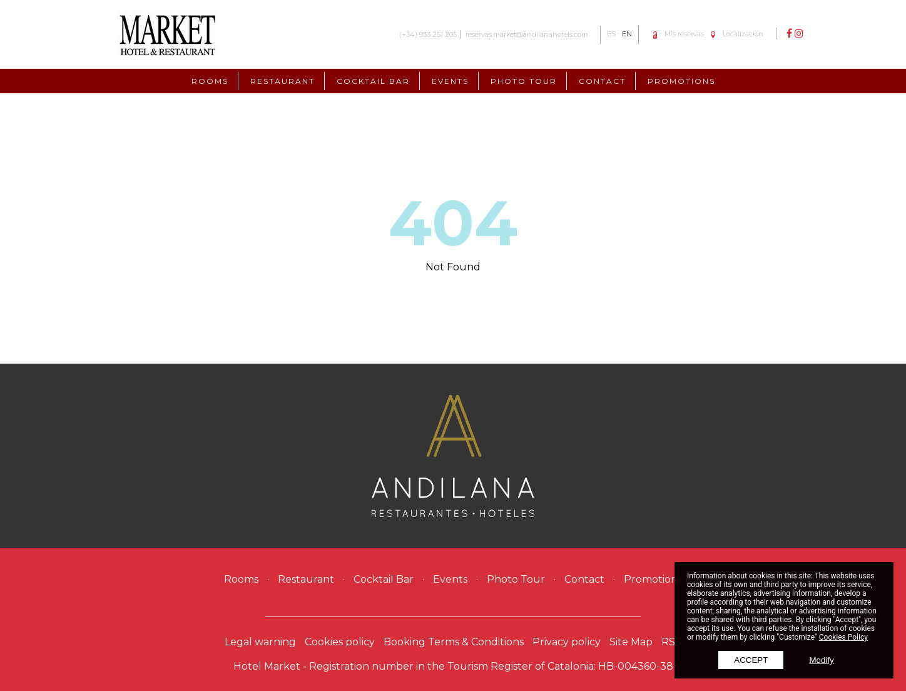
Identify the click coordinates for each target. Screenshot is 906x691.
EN (627, 33)
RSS (671, 642)
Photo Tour (524, 81)
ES (611, 33)
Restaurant (282, 81)
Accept (751, 660)
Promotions (681, 81)
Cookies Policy (843, 637)
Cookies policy (340, 642)
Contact (602, 81)
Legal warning (260, 642)
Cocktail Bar (373, 81)
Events (450, 81)
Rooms (209, 81)
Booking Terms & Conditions (454, 642)
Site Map (631, 642)
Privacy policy (566, 642)
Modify (821, 660)
